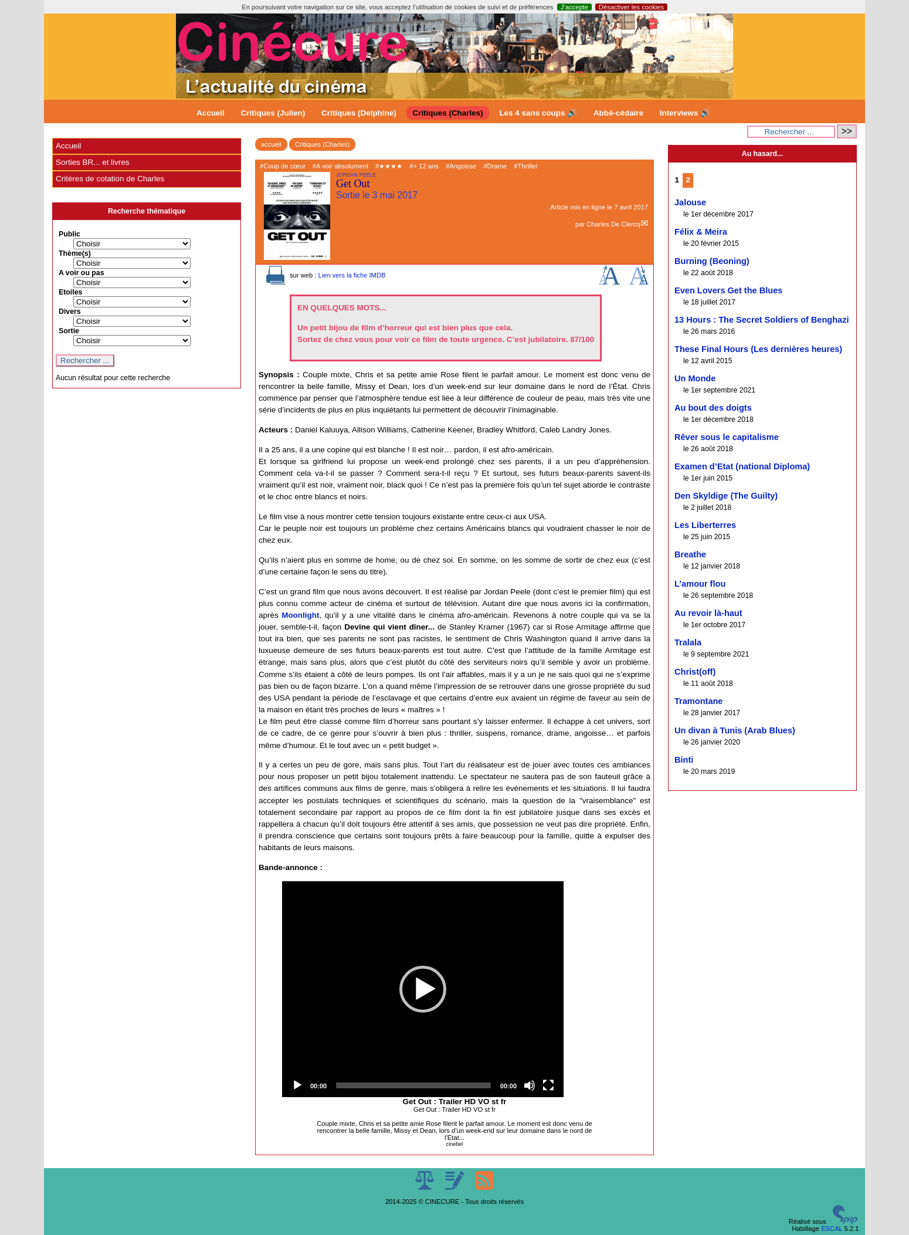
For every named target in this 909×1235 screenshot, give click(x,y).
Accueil (210, 113)
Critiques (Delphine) (358, 113)
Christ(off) (694, 671)
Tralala (687, 642)
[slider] (413, 1085)
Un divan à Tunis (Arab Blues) (734, 730)
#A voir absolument (340, 166)
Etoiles (70, 292)
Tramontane (698, 701)
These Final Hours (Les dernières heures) (758, 349)
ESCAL (831, 1228)
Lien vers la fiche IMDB (351, 275)
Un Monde (694, 378)
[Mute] (529, 1085)
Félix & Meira (700, 231)
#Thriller (525, 166)
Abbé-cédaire (618, 113)
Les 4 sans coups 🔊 (538, 113)
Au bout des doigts (713, 407)
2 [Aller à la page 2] (688, 179)
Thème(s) (75, 253)
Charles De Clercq (613, 224)
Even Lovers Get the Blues (728, 290)
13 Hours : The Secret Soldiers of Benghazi (761, 319)
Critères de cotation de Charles (110, 178)
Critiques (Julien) (273, 113)
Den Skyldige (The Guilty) (726, 495)
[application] (423, 989)
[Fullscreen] (548, 1085)
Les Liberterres (705, 525)
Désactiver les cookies (631, 7)
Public (69, 234)
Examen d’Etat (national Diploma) (742, 466)
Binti (683, 759)
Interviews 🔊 (685, 113)
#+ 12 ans (423, 166)
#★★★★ (388, 166)
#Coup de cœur (283, 166)
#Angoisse (461, 166)
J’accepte (574, 7)
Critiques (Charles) (447, 113)
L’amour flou (699, 583)
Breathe (690, 554)
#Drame (495, 166)
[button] (422, 989)
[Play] (297, 1085)
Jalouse (690, 202)
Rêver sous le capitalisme (726, 437)
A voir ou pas (81, 273)
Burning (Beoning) (711, 261)
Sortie (69, 331)
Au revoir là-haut (708, 613)
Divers (70, 311)
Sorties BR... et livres (92, 162)
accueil (271, 144)
